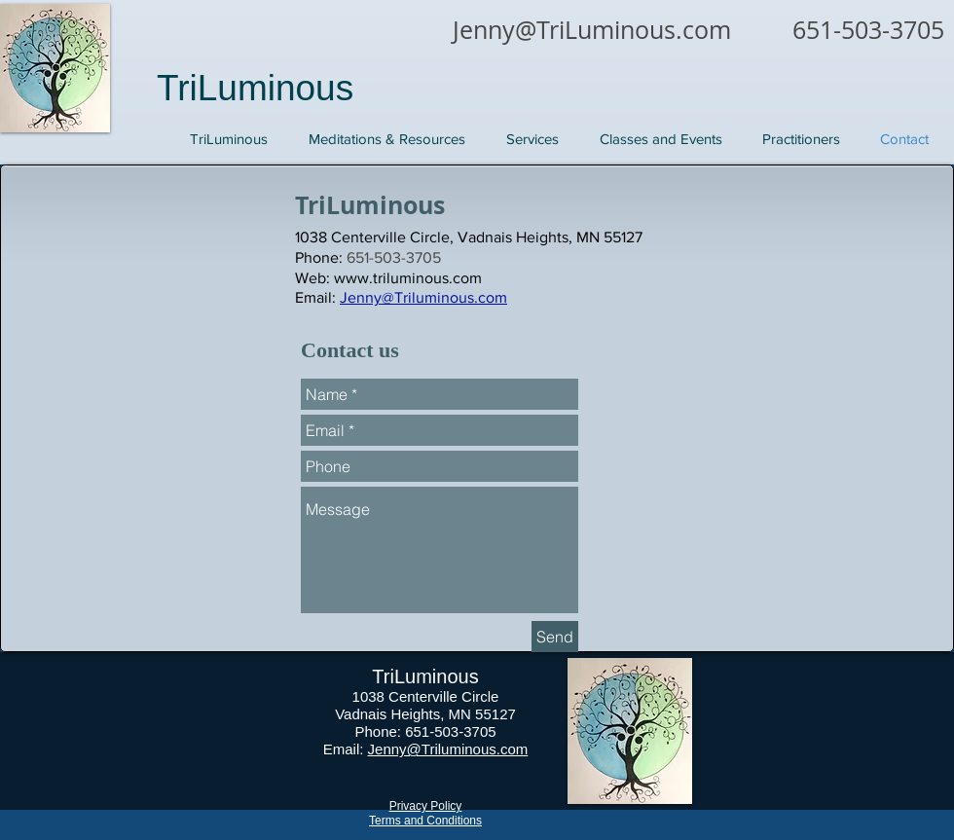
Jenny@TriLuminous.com (592, 30)
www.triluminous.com (408, 278)
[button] (532, 138)
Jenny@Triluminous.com (448, 749)
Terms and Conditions (425, 820)
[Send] (555, 636)
